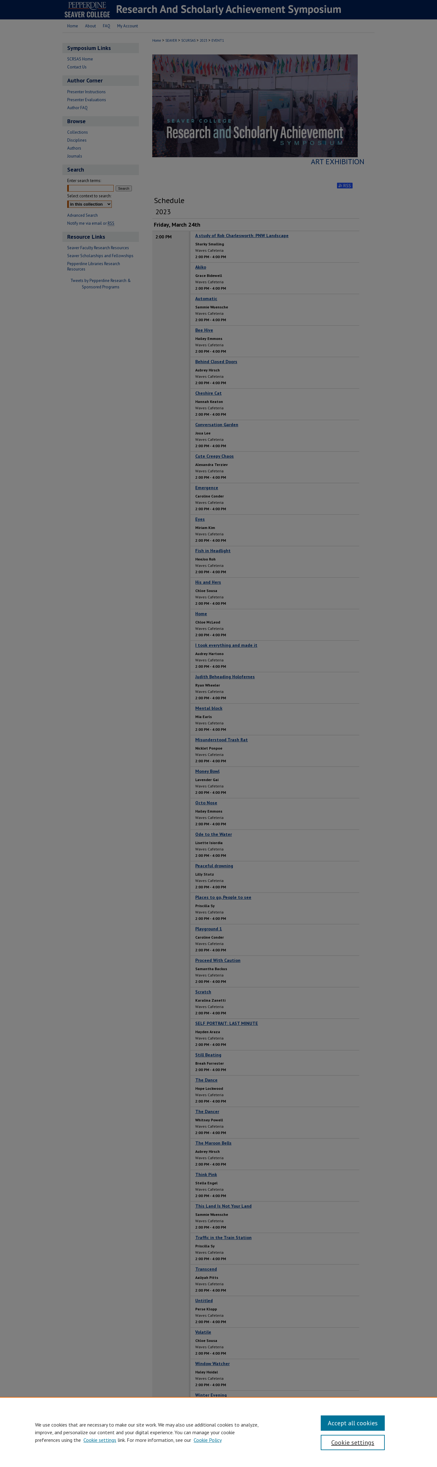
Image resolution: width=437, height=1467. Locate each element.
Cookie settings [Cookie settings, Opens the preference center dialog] (352, 1442)
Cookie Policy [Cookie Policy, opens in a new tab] (208, 1440)
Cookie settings (99, 1440)
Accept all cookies (353, 1423)
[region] (218, 1432)
